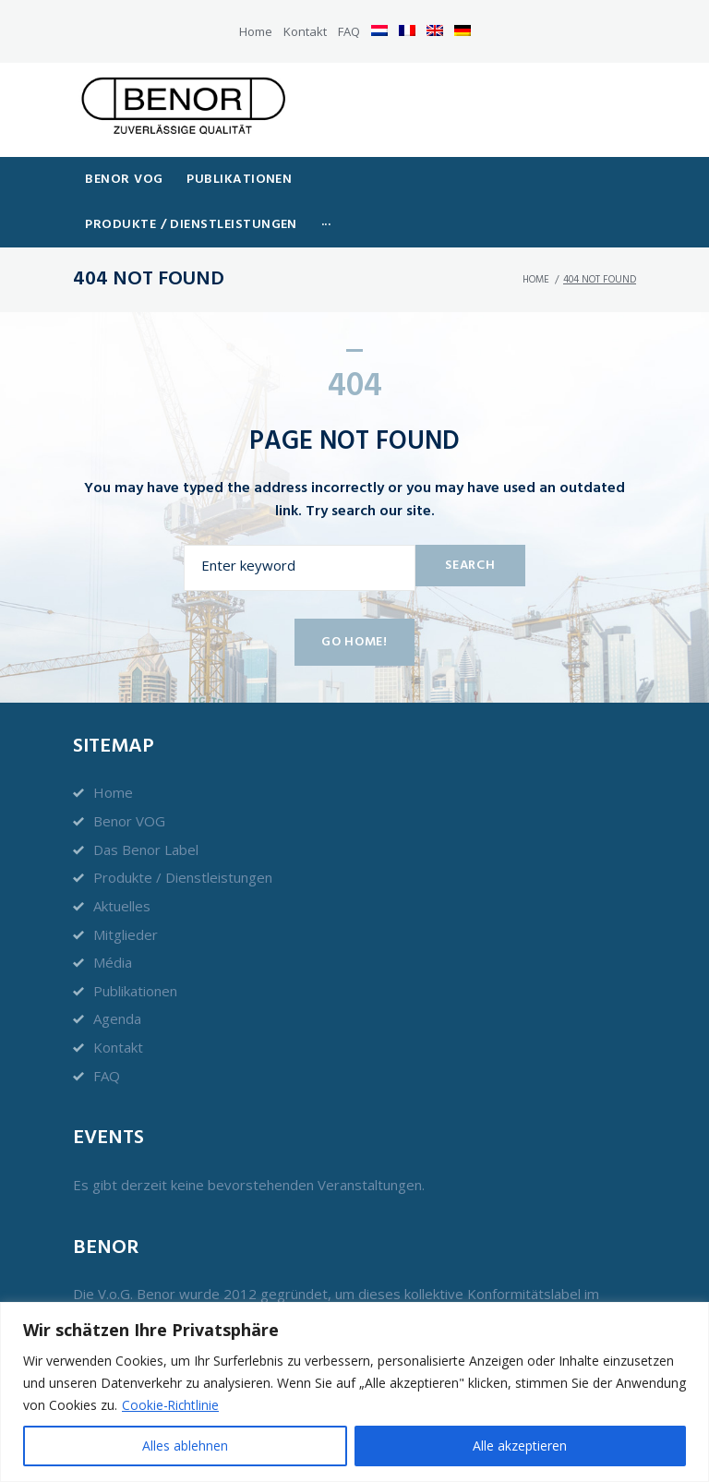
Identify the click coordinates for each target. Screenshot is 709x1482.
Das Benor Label (145, 834)
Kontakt (305, 31)
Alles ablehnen (185, 1445)
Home (255, 31)
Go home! (354, 627)
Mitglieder (125, 919)
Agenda (117, 1004)
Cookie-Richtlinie (171, 1405)
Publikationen (135, 976)
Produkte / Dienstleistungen (182, 862)
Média (112, 947)
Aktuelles (121, 891)
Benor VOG (129, 806)
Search (467, 549)
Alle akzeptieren (520, 1445)
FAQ (349, 31)
